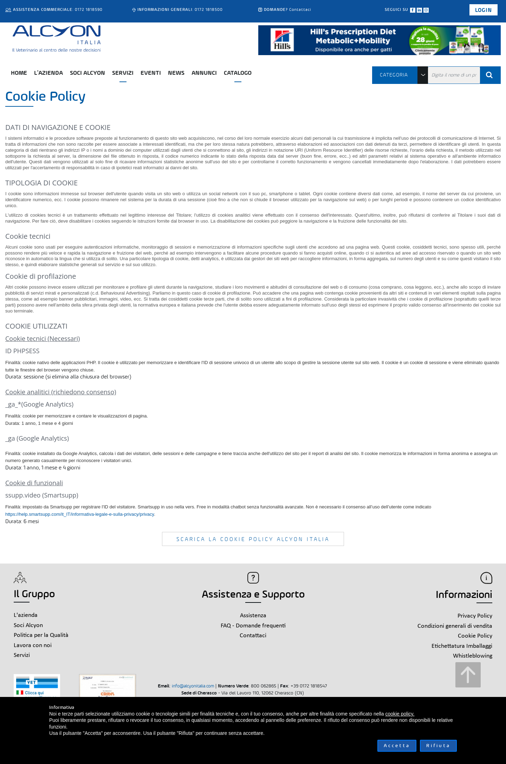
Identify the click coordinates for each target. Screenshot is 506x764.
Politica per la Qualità (41, 635)
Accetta (397, 746)
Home (19, 73)
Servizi (123, 73)
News (176, 73)
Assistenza (253, 615)
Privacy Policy (475, 616)
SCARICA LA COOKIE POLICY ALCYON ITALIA (253, 539)
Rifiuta (438, 746)
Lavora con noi (33, 645)
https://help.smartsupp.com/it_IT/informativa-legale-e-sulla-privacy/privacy (79, 514)
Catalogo (238, 73)
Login (483, 10)
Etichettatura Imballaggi (462, 646)
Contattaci (300, 9)
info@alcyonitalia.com (193, 686)
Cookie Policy (475, 636)
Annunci (204, 73)
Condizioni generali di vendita (454, 626)
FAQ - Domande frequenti (253, 626)
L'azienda (48, 73)
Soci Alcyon (87, 73)
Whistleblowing (472, 656)
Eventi (151, 73)
